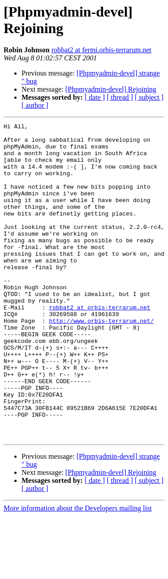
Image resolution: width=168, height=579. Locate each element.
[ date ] (95, 97)
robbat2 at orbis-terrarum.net (99, 345)
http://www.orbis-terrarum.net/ (101, 361)
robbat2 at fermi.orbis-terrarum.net (101, 50)
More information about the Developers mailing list (78, 571)
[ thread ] (120, 97)
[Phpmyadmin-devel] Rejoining (110, 89)
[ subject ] (149, 97)
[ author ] (35, 105)
